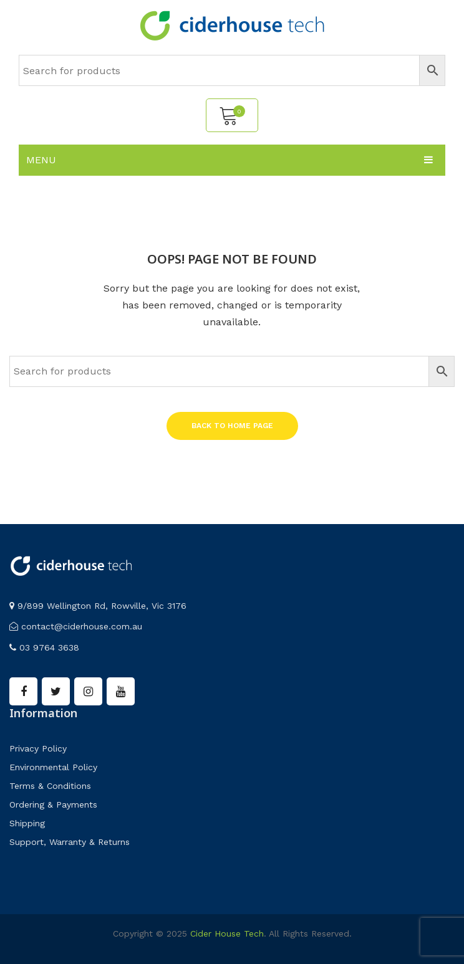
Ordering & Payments (53, 804)
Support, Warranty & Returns (69, 842)
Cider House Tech (227, 933)
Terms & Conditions (50, 786)
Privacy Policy (38, 748)
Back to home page (232, 425)
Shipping (27, 823)
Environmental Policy (53, 767)
